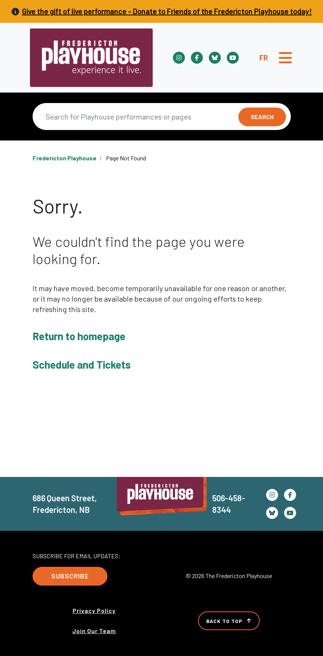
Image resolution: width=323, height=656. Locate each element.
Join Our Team (94, 630)
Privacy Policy (94, 610)
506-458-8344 (228, 503)
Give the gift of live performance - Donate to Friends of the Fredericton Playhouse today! (167, 11)
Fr (263, 57)
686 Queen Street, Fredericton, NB (65, 503)
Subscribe (70, 576)
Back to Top (229, 621)
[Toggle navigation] (285, 58)
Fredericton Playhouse (65, 157)
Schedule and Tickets (82, 364)
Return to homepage (79, 336)
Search (262, 116)
